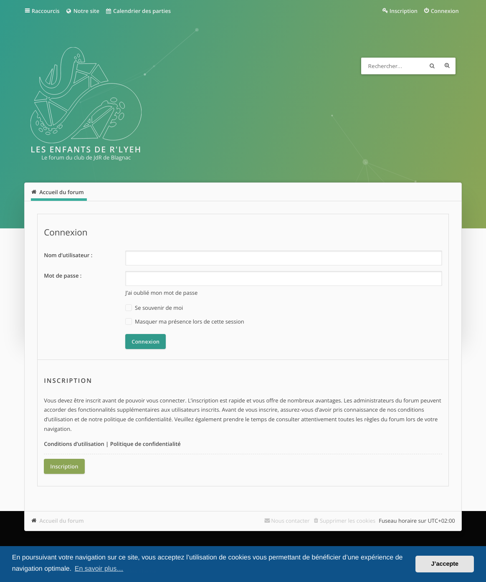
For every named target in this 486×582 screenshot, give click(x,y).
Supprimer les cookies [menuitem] (347, 520)
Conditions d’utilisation (74, 444)
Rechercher (432, 65)
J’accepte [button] (444, 564)
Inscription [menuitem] (404, 11)
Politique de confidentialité (145, 444)
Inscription (64, 466)
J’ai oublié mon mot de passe (161, 292)
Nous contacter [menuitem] (290, 520)
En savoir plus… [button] (99, 568)
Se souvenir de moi (154, 308)
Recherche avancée (447, 65)
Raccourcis (46, 11)
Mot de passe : (62, 275)
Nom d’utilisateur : (68, 255)
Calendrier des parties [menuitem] (138, 11)
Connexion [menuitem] (445, 11)
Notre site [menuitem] (82, 11)
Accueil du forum (61, 520)
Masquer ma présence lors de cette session (184, 321)
